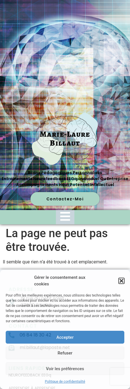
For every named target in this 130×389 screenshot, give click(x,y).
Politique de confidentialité (65, 382)
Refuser (64, 353)
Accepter (64, 337)
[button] (121, 281)
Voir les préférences (65, 368)
